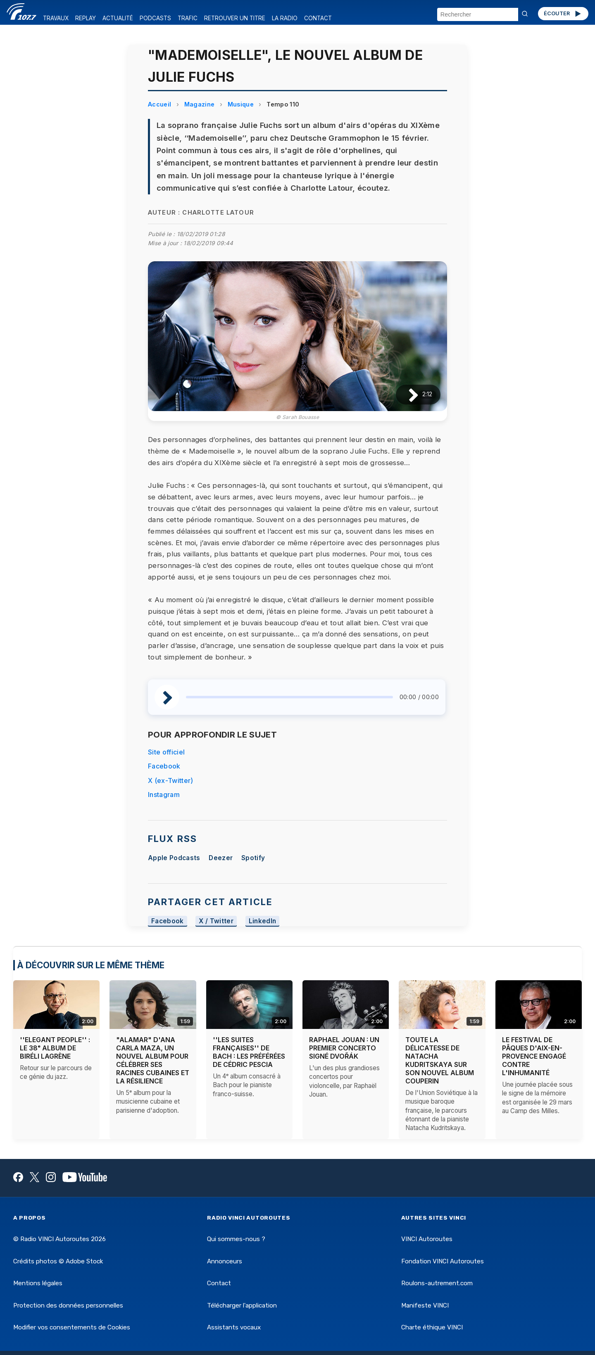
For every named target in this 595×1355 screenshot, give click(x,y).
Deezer (221, 858)
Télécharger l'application (242, 1305)
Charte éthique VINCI (432, 1327)
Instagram (164, 794)
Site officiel (166, 752)
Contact (219, 1283)
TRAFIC (188, 18)
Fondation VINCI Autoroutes (442, 1261)
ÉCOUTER (563, 13)
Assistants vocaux (234, 1327)
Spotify (253, 858)
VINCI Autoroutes (426, 1239)
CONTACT (318, 18)
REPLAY (85, 18)
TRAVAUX (56, 18)
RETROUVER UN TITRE (234, 18)
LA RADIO (285, 18)
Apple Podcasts (174, 858)
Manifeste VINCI (425, 1305)
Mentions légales (37, 1283)
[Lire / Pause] (407, 394)
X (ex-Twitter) (170, 780)
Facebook (164, 766)
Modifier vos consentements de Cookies (71, 1327)
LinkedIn (262, 921)
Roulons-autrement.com (437, 1283)
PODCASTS (155, 18)
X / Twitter (216, 921)
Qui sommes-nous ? (236, 1239)
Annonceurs (224, 1261)
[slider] (289, 697)
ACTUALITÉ (117, 18)
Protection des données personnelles (68, 1305)
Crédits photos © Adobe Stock (58, 1261)
